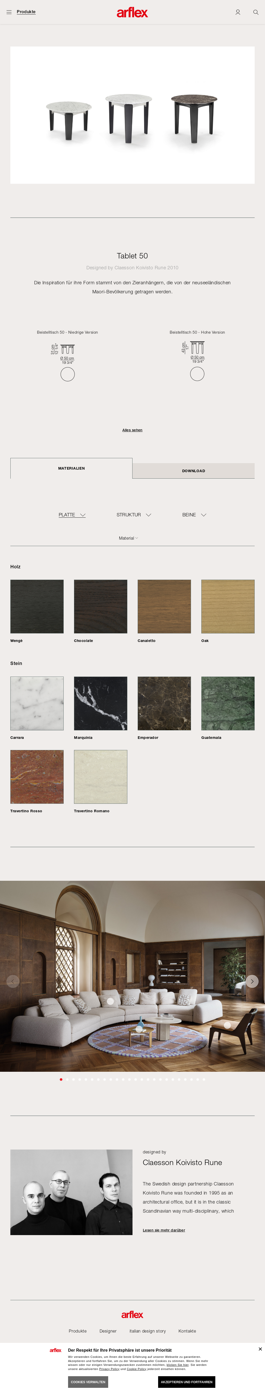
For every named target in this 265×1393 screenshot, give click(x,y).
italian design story (148, 1331)
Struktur (129, 514)
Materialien (71, 468)
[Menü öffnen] (9, 12)
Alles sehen (132, 430)
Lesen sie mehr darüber (164, 1230)
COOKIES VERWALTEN (88, 1382)
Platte (67, 514)
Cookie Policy (136, 1369)
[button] (61, 1079)
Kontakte (187, 1331)
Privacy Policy (109, 1369)
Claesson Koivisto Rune (140, 267)
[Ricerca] (256, 12)
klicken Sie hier (178, 1364)
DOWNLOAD (193, 471)
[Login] (237, 12)
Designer (108, 1331)
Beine (189, 514)
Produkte (26, 12)
